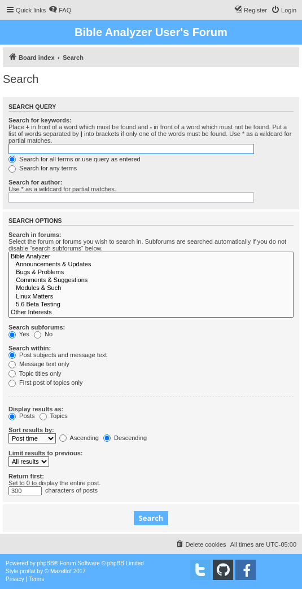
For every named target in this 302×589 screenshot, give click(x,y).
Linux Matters (151, 297)
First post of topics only (45, 382)
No (43, 334)
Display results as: (35, 409)
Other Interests (151, 313)
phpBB (45, 563)
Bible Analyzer (151, 257)
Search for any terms (42, 168)
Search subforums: (36, 327)
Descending (125, 437)
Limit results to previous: (45, 453)
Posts (21, 415)
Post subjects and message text (57, 354)
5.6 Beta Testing (151, 305)
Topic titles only (34, 373)
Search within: (29, 348)
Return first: (26, 476)
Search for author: (35, 182)
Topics (54, 415)
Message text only (38, 364)
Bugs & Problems (151, 272)
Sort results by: (31, 430)
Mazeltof (61, 571)
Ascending (79, 437)
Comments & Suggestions (151, 280)
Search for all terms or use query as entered (74, 159)
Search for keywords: (40, 120)
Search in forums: (35, 234)
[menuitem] (60, 10)
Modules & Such (151, 288)
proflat (28, 571)
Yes (18, 334)
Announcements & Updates (151, 265)
